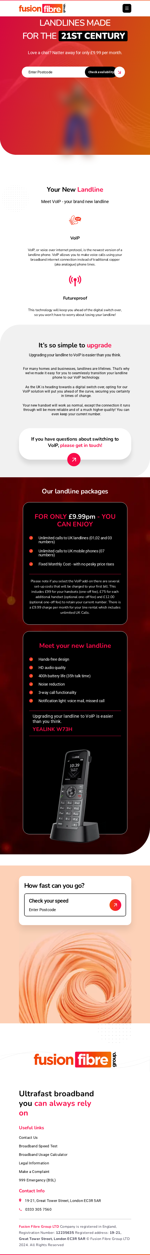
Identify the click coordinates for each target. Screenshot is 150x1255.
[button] (127, 8)
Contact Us (28, 1137)
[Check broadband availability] (115, 905)
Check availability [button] (101, 72)
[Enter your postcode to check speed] (75, 905)
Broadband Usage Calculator (43, 1154)
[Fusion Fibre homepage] (75, 1070)
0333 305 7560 (38, 1209)
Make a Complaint (34, 1171)
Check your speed (49, 900)
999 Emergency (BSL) (37, 1180)
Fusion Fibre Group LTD (39, 1226)
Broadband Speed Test (38, 1146)
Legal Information (34, 1163)
